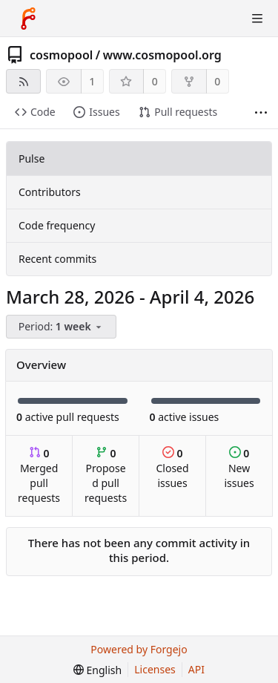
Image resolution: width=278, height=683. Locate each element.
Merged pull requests (39, 475)
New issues (239, 468)
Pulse (31, 158)
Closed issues (172, 468)
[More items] (261, 112)
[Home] (28, 18)
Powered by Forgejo (138, 649)
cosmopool (61, 55)
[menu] (62, 327)
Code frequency (57, 225)
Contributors (50, 192)
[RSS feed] (23, 81)
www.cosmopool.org (162, 55)
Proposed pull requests (106, 475)
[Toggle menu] (257, 18)
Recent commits (57, 259)
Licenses (155, 669)
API (196, 669)
